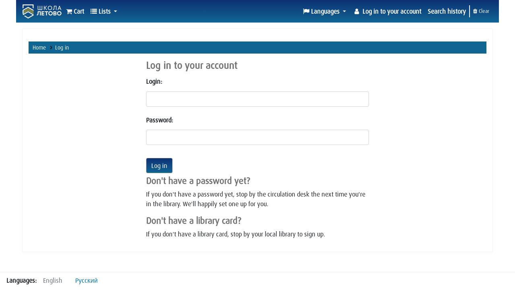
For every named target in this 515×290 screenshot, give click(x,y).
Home (39, 47)
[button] (75, 11)
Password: (159, 120)
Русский (86, 280)
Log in (62, 47)
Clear (481, 11)
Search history (447, 11)
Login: (154, 81)
